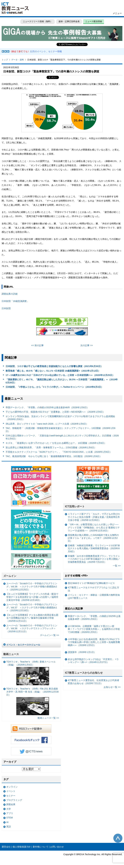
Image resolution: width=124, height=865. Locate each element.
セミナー (10, 795)
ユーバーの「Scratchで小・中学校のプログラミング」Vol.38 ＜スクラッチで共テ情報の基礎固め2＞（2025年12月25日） (31, 586)
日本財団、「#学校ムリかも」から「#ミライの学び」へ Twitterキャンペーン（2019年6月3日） (54, 387)
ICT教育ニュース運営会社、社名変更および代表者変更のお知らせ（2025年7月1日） (93, 682)
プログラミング (14, 800)
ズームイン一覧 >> (49, 635)
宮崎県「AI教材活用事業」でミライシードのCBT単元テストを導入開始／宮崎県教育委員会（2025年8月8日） (94, 548)
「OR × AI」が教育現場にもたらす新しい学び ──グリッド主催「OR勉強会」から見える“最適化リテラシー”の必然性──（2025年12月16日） (93, 527)
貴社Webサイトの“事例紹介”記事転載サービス (91, 583)
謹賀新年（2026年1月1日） (82, 652)
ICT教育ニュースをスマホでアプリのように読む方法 (93, 589)
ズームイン (9, 576)
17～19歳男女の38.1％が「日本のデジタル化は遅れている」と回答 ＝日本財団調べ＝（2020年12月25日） (60, 375)
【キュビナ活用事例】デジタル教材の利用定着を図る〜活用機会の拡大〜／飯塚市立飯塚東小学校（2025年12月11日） (32, 618)
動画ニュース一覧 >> (48, 718)
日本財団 (6, 308)
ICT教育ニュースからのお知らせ (84, 672)
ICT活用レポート (75, 506)
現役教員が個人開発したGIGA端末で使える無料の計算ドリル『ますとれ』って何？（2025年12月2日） (93, 538)
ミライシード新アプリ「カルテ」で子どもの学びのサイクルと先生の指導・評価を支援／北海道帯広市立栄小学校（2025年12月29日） (94, 517)
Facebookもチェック (31, 740)
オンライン (12, 786)
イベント (10, 791)
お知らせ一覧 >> (112, 687)
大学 (8, 809)
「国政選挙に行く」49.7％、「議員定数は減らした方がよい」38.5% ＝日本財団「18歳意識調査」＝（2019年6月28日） (62, 381)
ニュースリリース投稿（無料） (37, 21)
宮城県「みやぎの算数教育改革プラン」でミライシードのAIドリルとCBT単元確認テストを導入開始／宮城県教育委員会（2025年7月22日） (94, 559)
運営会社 (6, 846)
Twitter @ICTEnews (31, 751)
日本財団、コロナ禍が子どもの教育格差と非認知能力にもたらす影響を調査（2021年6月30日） (54, 366)
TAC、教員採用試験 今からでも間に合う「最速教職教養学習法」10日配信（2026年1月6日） (54, 456)
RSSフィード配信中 (31, 729)
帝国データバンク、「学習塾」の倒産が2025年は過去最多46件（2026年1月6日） (47, 407)
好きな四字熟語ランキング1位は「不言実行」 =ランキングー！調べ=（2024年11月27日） (93, 661)
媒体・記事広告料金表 (69, 21)
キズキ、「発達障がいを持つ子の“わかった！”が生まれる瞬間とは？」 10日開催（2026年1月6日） (56, 443)
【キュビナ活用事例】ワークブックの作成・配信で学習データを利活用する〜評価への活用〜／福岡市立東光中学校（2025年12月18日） (32, 597)
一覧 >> (117, 565)
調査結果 (10, 804)
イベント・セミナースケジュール (23, 644)
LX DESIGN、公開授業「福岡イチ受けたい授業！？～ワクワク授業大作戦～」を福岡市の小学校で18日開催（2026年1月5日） (94, 629)
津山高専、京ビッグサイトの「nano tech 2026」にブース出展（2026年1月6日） (47, 423)
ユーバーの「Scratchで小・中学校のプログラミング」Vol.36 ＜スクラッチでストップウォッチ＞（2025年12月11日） (31, 628)
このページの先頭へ (117, 838)
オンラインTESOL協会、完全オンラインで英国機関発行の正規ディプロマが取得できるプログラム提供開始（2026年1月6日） (60, 418)
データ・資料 (17, 60)
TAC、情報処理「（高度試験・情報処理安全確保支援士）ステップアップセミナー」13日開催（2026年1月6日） (60, 429)
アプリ (9, 813)
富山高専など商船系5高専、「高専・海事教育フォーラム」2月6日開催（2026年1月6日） (51, 447)
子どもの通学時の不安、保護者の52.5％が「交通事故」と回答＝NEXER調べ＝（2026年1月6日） (55, 412)
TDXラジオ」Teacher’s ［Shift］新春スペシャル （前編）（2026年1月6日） (31, 672)
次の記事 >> (86, 345)
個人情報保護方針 (22, 846)
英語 (8, 826)
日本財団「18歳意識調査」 (15, 301)
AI (7, 822)
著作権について (40, 846)
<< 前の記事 (37, 345)
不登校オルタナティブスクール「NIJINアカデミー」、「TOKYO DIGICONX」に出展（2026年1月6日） (59, 452)
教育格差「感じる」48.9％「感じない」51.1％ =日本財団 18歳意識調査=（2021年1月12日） (53, 370)
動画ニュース (11, 654)
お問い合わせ (57, 846)
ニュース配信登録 (93, 21)
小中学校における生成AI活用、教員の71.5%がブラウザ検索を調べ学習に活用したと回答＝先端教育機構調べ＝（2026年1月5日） (94, 642)
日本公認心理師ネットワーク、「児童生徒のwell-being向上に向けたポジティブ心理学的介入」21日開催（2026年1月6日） (62, 437)
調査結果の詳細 (9, 294)
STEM (9, 817)
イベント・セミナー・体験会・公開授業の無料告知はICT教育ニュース (94, 596)
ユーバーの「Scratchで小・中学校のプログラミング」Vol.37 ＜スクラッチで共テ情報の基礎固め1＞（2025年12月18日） (31, 607)
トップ (5, 60)
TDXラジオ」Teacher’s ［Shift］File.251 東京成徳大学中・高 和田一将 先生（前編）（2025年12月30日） (32, 701)
